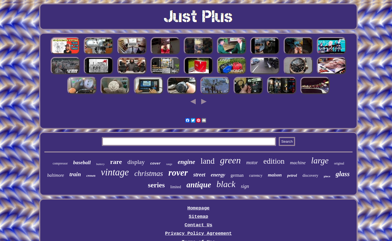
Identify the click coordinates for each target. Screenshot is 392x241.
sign (245, 186)
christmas (148, 173)
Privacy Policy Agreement (198, 233)
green (230, 160)
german (237, 175)
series (156, 185)
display (136, 161)
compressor (60, 163)
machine (298, 162)
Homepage (198, 208)
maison (275, 175)
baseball (82, 162)
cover (155, 163)
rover (178, 173)
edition (273, 161)
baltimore (55, 175)
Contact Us (198, 225)
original (339, 163)
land (208, 160)
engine (186, 161)
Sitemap (198, 216)
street (199, 175)
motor (252, 162)
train (75, 174)
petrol (292, 175)
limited (175, 187)
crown (90, 175)
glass (343, 174)
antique (198, 184)
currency (255, 175)
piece (327, 176)
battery (100, 164)
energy (218, 175)
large (320, 160)
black (225, 184)
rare (116, 161)
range (169, 164)
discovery (310, 175)
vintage (115, 172)
